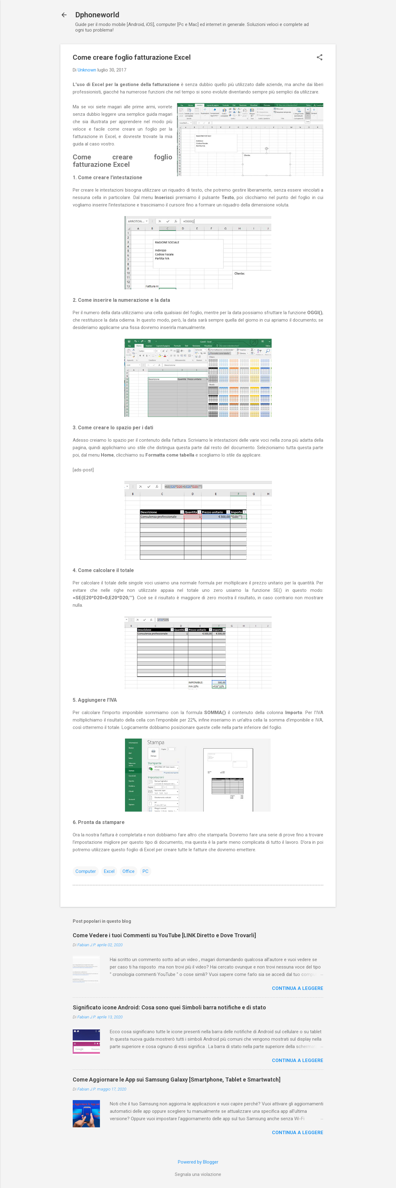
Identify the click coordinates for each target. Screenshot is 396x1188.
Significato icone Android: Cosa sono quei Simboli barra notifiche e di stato (169, 1007)
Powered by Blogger (198, 1162)
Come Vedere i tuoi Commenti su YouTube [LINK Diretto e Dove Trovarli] (164, 935)
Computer (85, 871)
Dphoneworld (97, 15)
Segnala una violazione (198, 1174)
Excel (109, 871)
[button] (319, 58)
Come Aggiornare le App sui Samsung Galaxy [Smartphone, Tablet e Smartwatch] (177, 1079)
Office (129, 871)
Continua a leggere (297, 988)
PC (145, 871)
